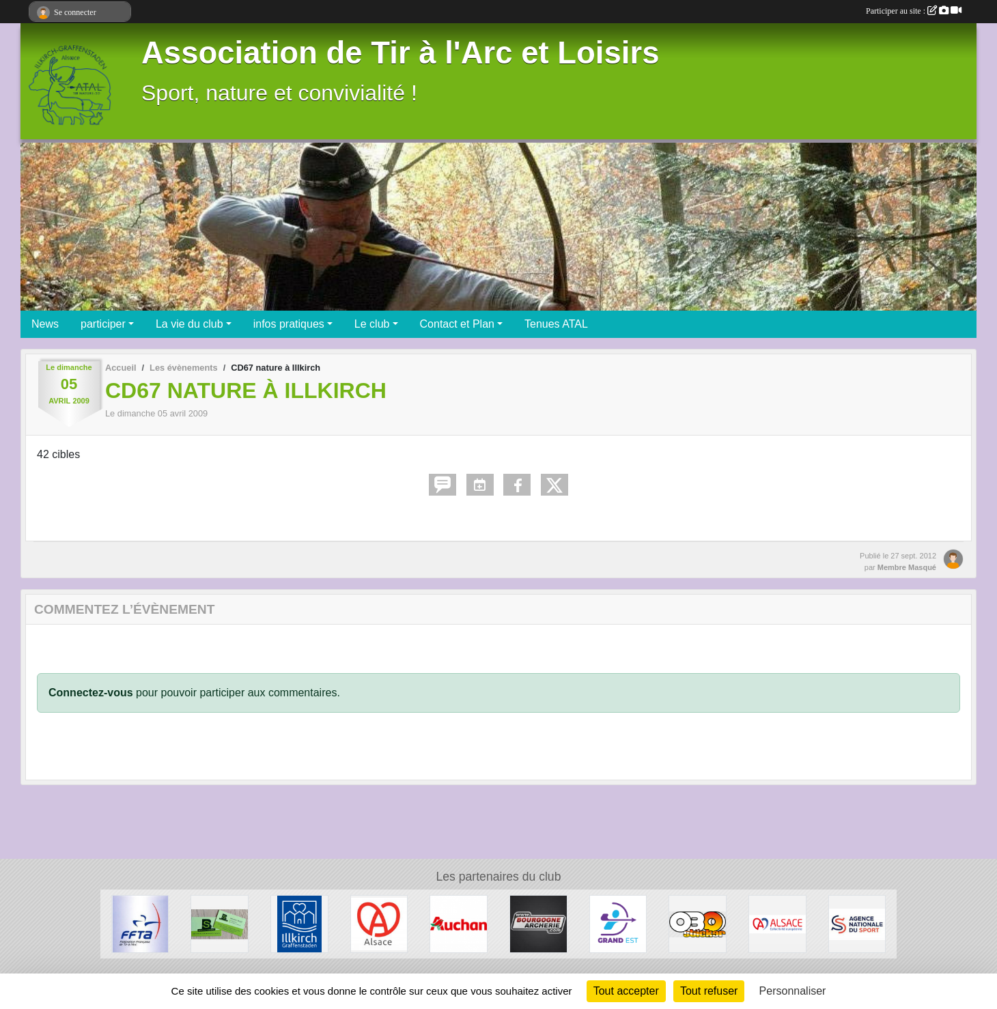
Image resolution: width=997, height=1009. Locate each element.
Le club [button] (372, 324)
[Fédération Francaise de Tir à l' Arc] (140, 923)
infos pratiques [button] (288, 324)
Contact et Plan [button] (457, 324)
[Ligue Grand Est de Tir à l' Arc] (618, 923)
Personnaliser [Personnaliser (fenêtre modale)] (792, 991)
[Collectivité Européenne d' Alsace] (777, 923)
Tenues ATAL (556, 324)
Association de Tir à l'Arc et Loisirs (400, 52)
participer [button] (103, 324)
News (45, 324)
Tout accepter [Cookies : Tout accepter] (626, 991)
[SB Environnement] (220, 923)
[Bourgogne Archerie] (538, 923)
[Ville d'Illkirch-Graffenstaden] (299, 923)
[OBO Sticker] (698, 923)
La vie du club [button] (189, 324)
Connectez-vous (90, 692)
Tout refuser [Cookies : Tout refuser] (709, 991)
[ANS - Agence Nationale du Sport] (857, 923)
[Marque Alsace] (379, 923)
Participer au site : (913, 11)
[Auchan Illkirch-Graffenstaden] (459, 923)
